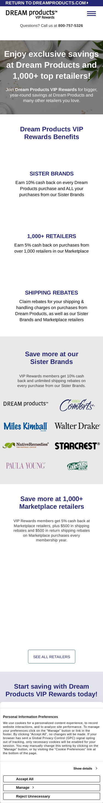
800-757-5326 (70, 25)
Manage (25, 787)
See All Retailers (51, 657)
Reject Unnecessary (33, 796)
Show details (82, 768)
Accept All (25, 779)
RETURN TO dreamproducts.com (46, 3)
